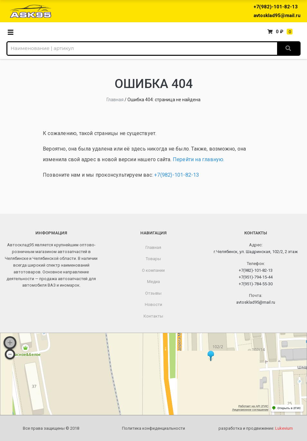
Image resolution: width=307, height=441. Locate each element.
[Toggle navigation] (12, 31)
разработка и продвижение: (256, 428)
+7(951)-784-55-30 (256, 283)
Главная (115, 99)
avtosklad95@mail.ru (277, 15)
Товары (153, 258)
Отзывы (153, 293)
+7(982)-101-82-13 (276, 7)
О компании (153, 270)
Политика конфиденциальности (153, 428)
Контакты (153, 316)
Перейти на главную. (199, 159)
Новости (153, 304)
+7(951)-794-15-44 (256, 277)
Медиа (153, 281)
